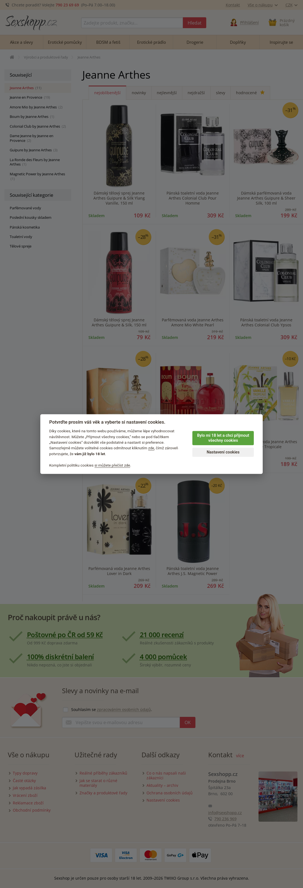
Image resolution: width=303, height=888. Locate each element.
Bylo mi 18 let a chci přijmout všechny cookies (223, 438)
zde (151, 448)
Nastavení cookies (223, 452)
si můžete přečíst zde (112, 465)
